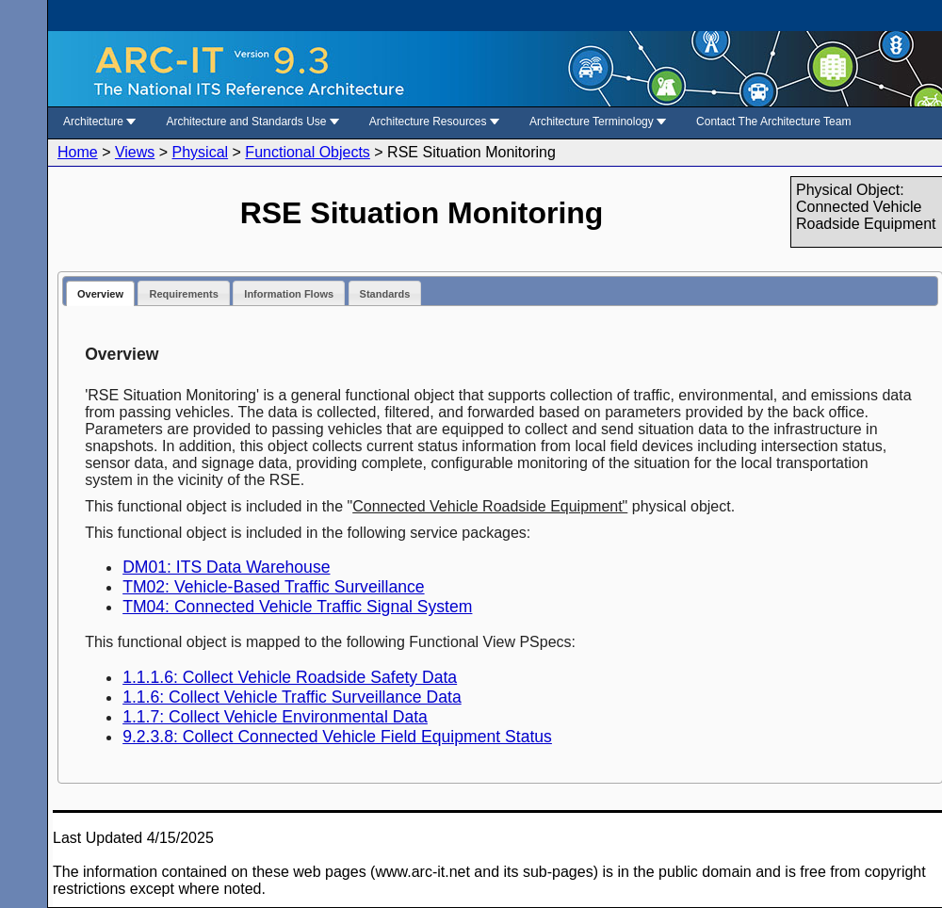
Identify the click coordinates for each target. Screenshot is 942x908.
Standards (385, 294)
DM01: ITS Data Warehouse (226, 567)
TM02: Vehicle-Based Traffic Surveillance (273, 586)
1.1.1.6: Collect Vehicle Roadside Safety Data (289, 677)
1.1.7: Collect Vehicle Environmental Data (275, 716)
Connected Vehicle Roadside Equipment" (489, 506)
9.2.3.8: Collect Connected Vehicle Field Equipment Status (337, 736)
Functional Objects (307, 152)
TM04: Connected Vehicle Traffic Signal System (297, 606)
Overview (100, 294)
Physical (200, 152)
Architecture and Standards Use (252, 121)
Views (134, 152)
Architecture (99, 121)
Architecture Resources (434, 121)
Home (77, 152)
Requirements (183, 294)
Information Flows (288, 294)
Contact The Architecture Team (773, 121)
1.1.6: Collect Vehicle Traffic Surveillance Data (292, 697)
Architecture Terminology (597, 121)
